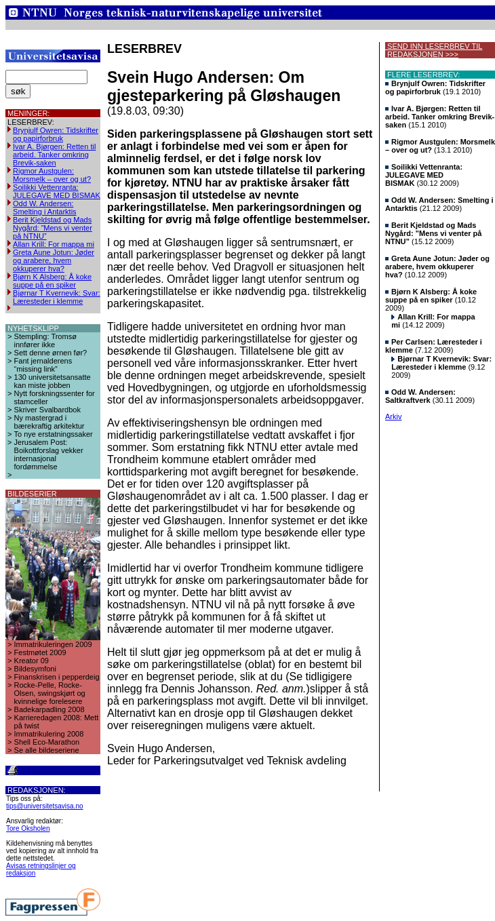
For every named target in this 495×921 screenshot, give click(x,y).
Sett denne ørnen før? (50, 353)
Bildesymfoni (35, 669)
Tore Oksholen (28, 828)
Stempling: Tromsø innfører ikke (45, 340)
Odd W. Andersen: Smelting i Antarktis (45, 207)
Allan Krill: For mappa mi (53, 244)
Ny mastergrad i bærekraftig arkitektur (49, 422)
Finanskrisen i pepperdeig (57, 677)
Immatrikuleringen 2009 (53, 644)
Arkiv (393, 416)
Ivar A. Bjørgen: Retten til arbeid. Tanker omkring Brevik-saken (54, 154)
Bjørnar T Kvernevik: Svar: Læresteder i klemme (56, 297)
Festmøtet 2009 (40, 652)
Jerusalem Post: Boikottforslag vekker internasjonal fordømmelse (48, 454)
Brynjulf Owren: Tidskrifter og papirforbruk (55, 134)
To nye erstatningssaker (53, 434)
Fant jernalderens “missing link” (43, 365)
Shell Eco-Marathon (47, 742)
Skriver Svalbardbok (47, 410)
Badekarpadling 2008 (49, 709)
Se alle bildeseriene (46, 750)
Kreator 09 (31, 661)
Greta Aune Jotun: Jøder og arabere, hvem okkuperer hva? (53, 260)
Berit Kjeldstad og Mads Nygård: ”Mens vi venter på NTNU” (52, 228)
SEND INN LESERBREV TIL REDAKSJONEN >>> (433, 50)
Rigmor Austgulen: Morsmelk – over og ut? (52, 175)
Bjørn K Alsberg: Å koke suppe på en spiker (52, 281)
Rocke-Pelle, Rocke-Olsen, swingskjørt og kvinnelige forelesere (49, 693)
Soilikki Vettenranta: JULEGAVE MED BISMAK (56, 191)
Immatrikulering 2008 (49, 734)
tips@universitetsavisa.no (44, 806)
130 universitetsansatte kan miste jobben (52, 381)
